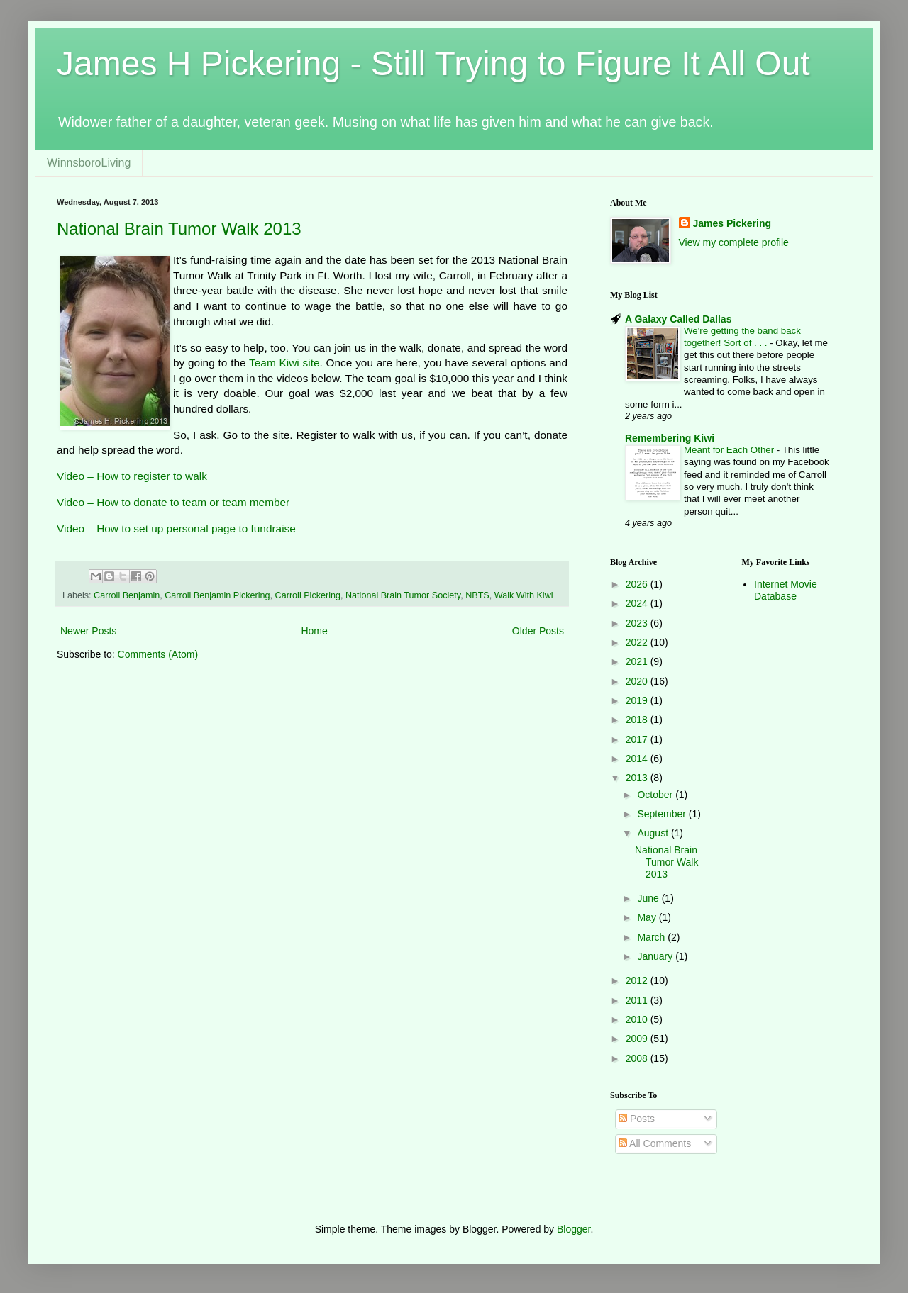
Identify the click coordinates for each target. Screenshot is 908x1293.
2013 (638, 777)
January (656, 956)
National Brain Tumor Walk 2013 (179, 228)
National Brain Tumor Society (402, 595)
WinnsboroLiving (89, 163)
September (662, 813)
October (656, 794)
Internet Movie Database (785, 590)
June (649, 898)
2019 (638, 700)
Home (314, 631)
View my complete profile (734, 242)
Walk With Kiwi (523, 595)
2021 (638, 661)
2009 (638, 1038)
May (647, 917)
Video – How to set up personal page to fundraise (176, 528)
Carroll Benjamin (127, 595)
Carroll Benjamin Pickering (217, 595)
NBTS (477, 595)
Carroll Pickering (307, 595)
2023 (638, 623)
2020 (638, 681)
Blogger (573, 1229)
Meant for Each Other (730, 449)
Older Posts (538, 631)
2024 (638, 603)
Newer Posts (88, 631)
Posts (637, 1118)
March (652, 937)
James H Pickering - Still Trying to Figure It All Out (433, 63)
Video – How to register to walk (132, 476)
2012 (638, 980)
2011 (638, 1000)
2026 (638, 584)
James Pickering (732, 223)
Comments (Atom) (158, 654)
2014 (638, 758)
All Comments (655, 1143)
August (653, 833)
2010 (638, 1019)
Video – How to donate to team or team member (173, 502)
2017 (638, 739)
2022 (638, 642)
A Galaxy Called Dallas (678, 319)
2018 (638, 719)
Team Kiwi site (284, 363)
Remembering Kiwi (669, 438)
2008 (638, 1058)
